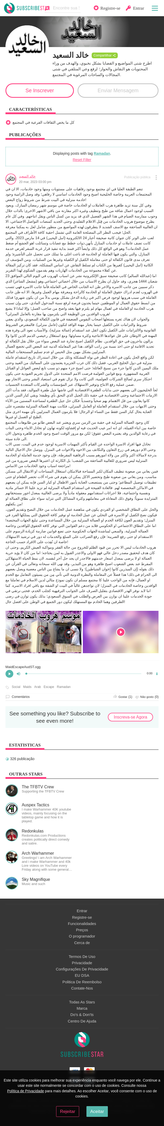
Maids (27, 687)
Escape (49, 687)
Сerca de (82, 943)
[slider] (83, 673)
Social (16, 687)
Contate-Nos (82, 988)
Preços (82, 930)
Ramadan (102, 153)
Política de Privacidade (25, 1091)
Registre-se (82, 917)
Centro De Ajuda (82, 1021)
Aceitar (97, 1111)
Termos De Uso (82, 957)
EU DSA (82, 975)
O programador (82, 936)
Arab (37, 687)
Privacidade (82, 963)
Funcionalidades (82, 924)
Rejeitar (67, 1111)
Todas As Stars (82, 1002)
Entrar (82, 911)
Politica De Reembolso (82, 982)
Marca (82, 1008)
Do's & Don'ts (82, 1015)
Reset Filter (82, 160)
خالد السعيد (27, 176)
